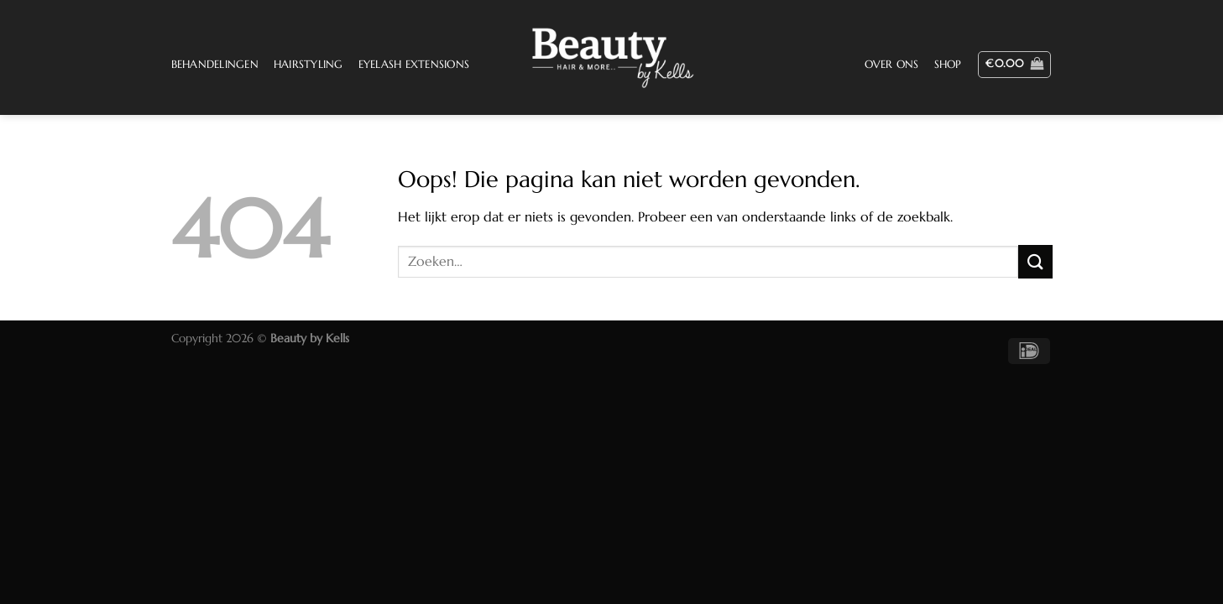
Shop (948, 64)
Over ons (892, 64)
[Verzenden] (1035, 261)
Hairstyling (308, 64)
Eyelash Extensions (414, 64)
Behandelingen (215, 64)
